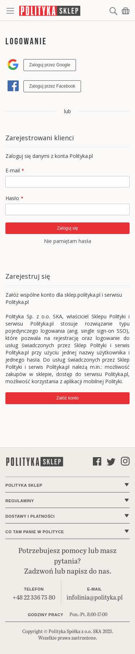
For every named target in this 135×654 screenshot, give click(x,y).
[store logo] (63, 11)
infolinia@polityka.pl (95, 597)
